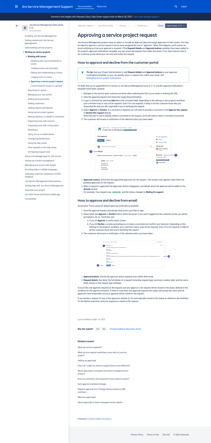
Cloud (160, 26)
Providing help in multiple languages (41, 169)
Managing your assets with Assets (40, 165)
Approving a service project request (47, 81)
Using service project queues (41, 112)
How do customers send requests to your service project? (103, 379)
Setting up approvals (87, 360)
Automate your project (35, 190)
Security (166, 434)
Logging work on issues (41, 77)
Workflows (32, 130)
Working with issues (37, 56)
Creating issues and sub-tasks (44, 68)
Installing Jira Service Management (41, 36)
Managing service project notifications (104, 78)
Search (176, 6)
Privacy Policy (137, 434)
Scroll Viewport (105, 419)
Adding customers (36, 103)
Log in (184, 6)
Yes (97, 329)
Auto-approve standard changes (92, 384)
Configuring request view (39, 152)
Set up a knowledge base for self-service (43, 156)
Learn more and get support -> (146, 17)
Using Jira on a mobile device (41, 134)
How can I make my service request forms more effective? (104, 365)
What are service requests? (90, 347)
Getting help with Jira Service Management (44, 185)
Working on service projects (37, 52)
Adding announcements (38, 99)
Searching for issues (37, 90)
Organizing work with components (43, 125)
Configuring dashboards (39, 138)
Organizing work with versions (41, 121)
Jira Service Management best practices (43, 181)
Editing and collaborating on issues (46, 72)
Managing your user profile (40, 94)
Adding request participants (40, 108)
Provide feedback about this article (125, 329)
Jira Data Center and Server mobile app (42, 194)
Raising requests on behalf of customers (46, 116)
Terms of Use (153, 434)
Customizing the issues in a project (46, 86)
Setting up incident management (39, 161)
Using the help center (37, 143)
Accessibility (30, 199)
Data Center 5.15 (176, 25)
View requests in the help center (42, 147)
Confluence (91, 419)
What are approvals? (87, 397)
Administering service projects (38, 48)
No (104, 329)
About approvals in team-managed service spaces (100, 402)
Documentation (85, 6)
